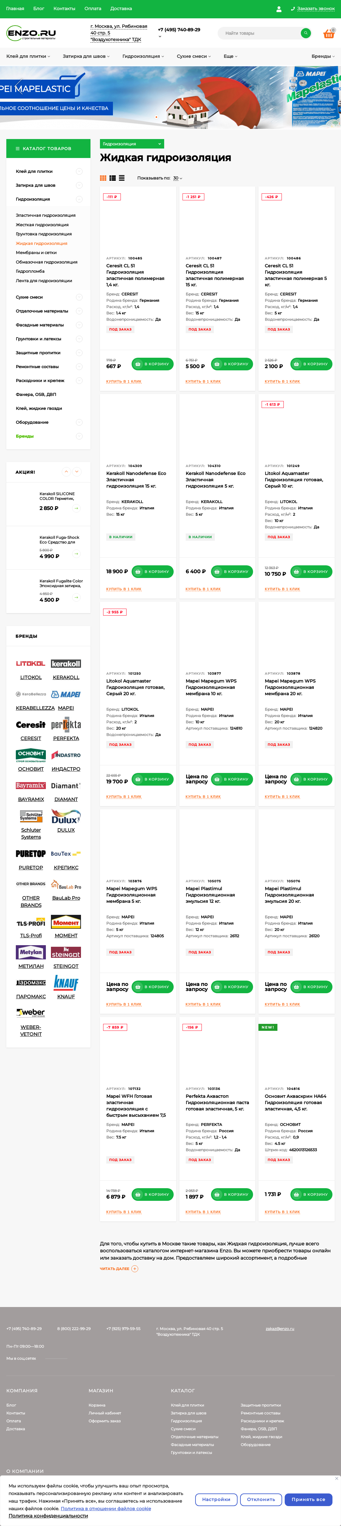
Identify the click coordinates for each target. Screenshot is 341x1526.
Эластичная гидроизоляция (46, 215)
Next (327, 86)
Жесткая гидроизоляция (42, 224)
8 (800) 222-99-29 (73, 1328)
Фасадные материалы (192, 1444)
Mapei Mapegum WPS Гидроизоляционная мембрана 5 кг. (131, 895)
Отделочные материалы (194, 1436)
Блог (38, 8)
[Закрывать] (336, 1478)
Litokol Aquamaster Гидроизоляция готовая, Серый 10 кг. (294, 480)
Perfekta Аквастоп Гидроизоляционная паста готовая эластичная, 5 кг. (217, 1102)
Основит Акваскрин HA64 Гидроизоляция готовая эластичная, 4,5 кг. (295, 1102)
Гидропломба (30, 271)
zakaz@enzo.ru (280, 1328)
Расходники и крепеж (262, 1421)
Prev (14, 86)
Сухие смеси (183, 1428)
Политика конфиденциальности (48, 1516)
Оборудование (255, 1444)
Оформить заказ (105, 1421)
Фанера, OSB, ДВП (259, 1428)
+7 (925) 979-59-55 (123, 1328)
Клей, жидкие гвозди (261, 1436)
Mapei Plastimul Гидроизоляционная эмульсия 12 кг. (210, 895)
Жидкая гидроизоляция (41, 243)
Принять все (309, 1499)
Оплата (92, 8)
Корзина (97, 1405)
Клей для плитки (187, 1405)
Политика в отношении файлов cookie (106, 1508)
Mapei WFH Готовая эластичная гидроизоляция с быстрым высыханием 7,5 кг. (136, 1108)
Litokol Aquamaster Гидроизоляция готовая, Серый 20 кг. (135, 687)
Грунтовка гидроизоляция (44, 233)
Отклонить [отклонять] (261, 1499)
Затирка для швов (188, 1413)
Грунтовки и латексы (191, 1452)
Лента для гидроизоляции (44, 280)
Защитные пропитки (261, 1405)
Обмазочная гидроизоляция (47, 261)
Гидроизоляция (186, 1421)
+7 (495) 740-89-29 (179, 30)
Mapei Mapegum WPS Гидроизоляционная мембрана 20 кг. (290, 687)
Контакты (64, 8)
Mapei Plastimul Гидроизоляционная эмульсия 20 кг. (289, 895)
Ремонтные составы (260, 1413)
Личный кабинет (105, 1413)
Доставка (121, 8)
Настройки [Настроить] (216, 1499)
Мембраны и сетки (36, 252)
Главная (15, 8)
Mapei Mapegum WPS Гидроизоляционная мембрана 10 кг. (211, 687)
